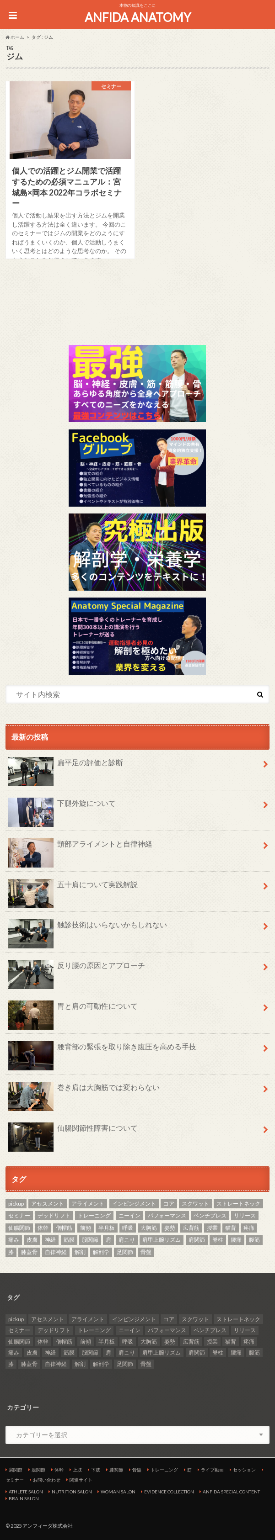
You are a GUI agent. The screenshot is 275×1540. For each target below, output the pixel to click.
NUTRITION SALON (72, 1491)
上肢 (77, 1469)
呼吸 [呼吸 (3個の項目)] (127, 1227)
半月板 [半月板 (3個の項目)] (106, 1227)
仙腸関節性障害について (73, 1131)
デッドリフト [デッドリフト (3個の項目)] (54, 1215)
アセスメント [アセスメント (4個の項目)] (47, 1203)
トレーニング (164, 1469)
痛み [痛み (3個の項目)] (13, 1239)
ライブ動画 (212, 1469)
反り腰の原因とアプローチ (76, 969)
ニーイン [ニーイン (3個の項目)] (129, 1215)
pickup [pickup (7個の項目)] (16, 1203)
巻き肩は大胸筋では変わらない (84, 1091)
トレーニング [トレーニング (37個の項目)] (94, 1215)
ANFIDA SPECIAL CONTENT (231, 1491)
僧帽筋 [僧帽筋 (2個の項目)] (64, 1227)
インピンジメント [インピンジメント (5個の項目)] (134, 1203)
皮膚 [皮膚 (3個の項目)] (32, 1239)
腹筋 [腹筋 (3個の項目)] (254, 1239)
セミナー (14, 1479)
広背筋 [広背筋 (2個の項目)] (191, 1227)
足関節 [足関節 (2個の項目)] (125, 1252)
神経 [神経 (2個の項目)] (50, 1239)
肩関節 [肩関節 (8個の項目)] (197, 1239)
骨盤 (136, 1469)
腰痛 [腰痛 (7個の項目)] (236, 1239)
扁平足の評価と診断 (65, 766)
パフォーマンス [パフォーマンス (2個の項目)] (167, 1215)
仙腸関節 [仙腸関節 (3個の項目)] (19, 1227)
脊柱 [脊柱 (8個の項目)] (217, 1239)
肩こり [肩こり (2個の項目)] (127, 1239)
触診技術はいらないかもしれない (87, 928)
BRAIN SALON (24, 1498)
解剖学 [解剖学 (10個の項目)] (101, 1252)
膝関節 (116, 1469)
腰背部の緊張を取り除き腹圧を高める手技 (102, 1050)
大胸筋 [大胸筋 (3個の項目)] (148, 1227)
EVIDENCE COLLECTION (169, 1491)
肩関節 (15, 1469)
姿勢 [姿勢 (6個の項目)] (169, 1227)
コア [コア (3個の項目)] (168, 1203)
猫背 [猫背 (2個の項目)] (230, 1227)
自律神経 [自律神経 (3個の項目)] (56, 1252)
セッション (244, 1469)
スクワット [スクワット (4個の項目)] (195, 1203)
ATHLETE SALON (26, 1491)
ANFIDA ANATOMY (138, 17)
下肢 (95, 1469)
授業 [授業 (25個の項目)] (212, 1227)
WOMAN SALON (118, 1491)
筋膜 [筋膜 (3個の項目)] (69, 1239)
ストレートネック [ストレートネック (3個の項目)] (238, 1203)
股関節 (38, 1469)
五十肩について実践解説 (73, 888)
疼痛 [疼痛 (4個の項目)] (248, 1227)
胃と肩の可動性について (73, 1009)
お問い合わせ (46, 1479)
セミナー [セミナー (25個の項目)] (19, 1215)
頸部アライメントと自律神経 (80, 847)
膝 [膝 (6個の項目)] (11, 1252)
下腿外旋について (62, 807)
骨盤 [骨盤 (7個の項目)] (145, 1252)
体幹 (59, 1469)
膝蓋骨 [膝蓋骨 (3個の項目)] (29, 1252)
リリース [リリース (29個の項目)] (245, 1215)
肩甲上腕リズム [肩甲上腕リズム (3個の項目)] (161, 1239)
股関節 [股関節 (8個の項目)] (90, 1239)
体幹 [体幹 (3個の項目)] (43, 1227)
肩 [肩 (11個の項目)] (108, 1239)
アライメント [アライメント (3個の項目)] (87, 1203)
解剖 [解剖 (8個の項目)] (80, 1252)
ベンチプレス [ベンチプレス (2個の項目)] (210, 1215)
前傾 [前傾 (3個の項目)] (85, 1227)
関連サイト (81, 1479)
